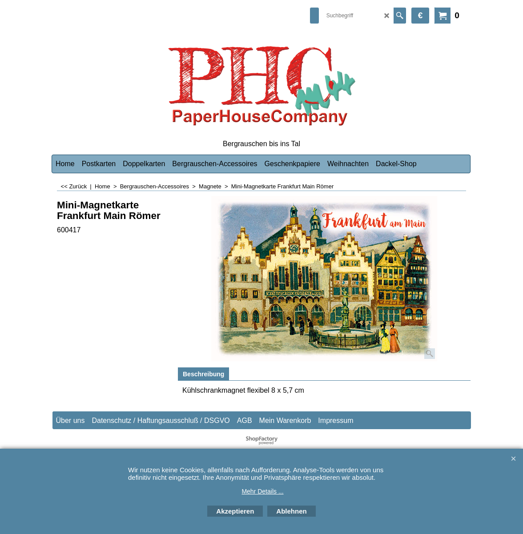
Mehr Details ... (262, 491)
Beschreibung (203, 374)
